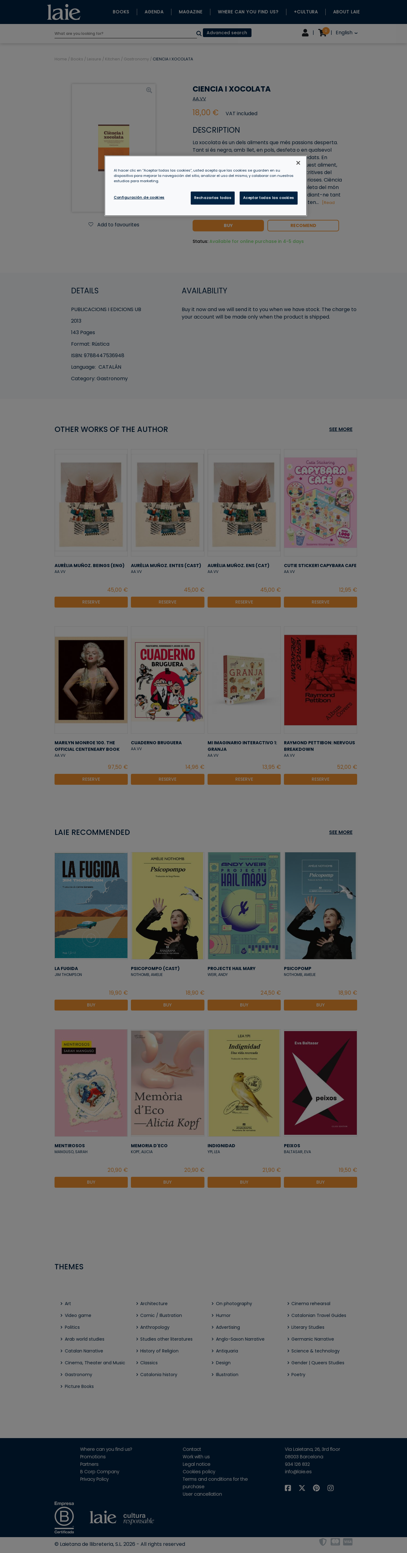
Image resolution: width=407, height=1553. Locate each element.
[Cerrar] (298, 163)
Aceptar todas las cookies (268, 197)
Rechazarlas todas (213, 197)
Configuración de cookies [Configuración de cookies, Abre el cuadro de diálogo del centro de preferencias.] (139, 197)
